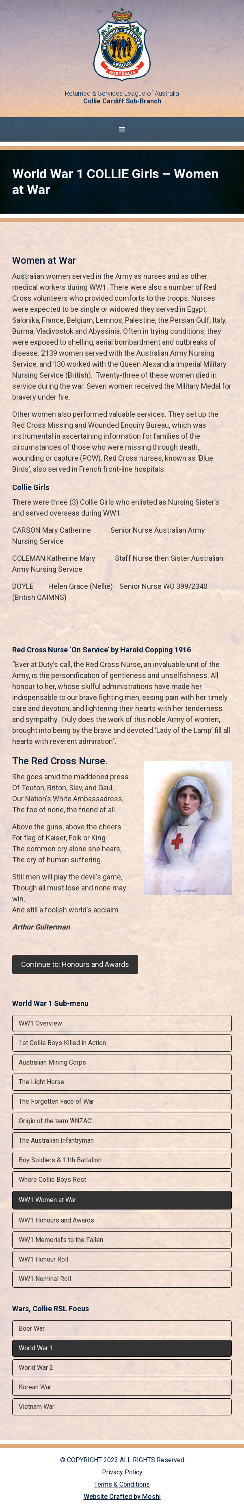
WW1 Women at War (47, 1200)
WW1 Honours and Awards (56, 1220)
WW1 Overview (40, 1023)
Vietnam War (36, 1407)
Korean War (35, 1387)
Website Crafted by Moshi (122, 1496)
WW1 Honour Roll (43, 1259)
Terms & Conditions (122, 1484)
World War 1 (36, 1348)
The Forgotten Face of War (56, 1101)
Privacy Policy (122, 1472)
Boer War (32, 1328)
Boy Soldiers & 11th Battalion (60, 1160)
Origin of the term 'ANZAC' (56, 1121)
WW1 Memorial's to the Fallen (61, 1240)
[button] (122, 129)
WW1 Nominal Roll (45, 1279)
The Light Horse (41, 1082)
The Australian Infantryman (56, 1140)
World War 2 (36, 1367)
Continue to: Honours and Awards (75, 964)
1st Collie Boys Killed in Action (62, 1043)
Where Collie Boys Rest (52, 1179)
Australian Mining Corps (52, 1062)
